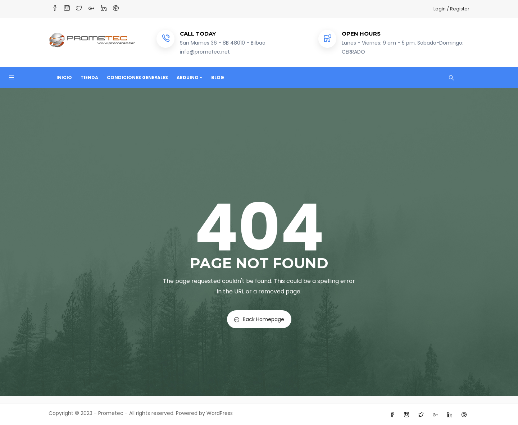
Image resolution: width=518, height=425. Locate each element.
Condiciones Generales (137, 77)
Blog (217, 77)
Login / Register (451, 8)
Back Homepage (259, 319)
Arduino (190, 77)
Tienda (89, 77)
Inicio (64, 77)
